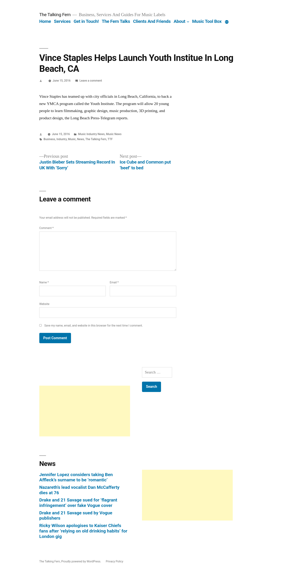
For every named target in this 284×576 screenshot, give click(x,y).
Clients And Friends (152, 21)
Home (45, 21)
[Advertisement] (84, 411)
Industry (62, 139)
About (179, 21)
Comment (46, 228)
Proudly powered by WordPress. (81, 561)
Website (44, 304)
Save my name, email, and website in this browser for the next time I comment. (93, 325)
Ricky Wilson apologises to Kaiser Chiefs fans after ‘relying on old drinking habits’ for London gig (83, 531)
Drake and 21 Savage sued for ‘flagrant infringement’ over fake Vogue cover (78, 502)
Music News (114, 134)
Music (72, 139)
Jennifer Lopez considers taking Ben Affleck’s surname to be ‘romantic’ (76, 477)
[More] (227, 22)
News (80, 139)
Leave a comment (91, 80)
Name (44, 282)
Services (62, 21)
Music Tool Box (207, 21)
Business (49, 139)
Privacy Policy (114, 561)
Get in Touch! (86, 21)
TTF (110, 139)
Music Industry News (91, 134)
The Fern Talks (116, 21)
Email (114, 282)
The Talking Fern (55, 14)
